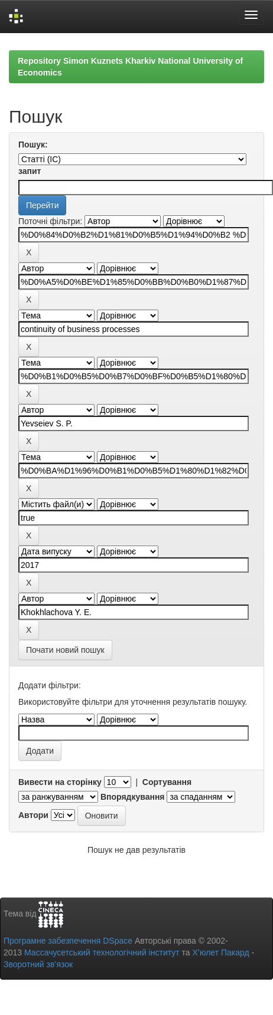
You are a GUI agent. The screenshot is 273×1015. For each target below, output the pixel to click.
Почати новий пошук (65, 650)
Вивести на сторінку (60, 782)
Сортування (166, 782)
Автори (33, 815)
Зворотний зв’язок (38, 964)
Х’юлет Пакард (221, 952)
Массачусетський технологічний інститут (102, 952)
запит (29, 171)
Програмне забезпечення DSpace (68, 940)
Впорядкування (132, 797)
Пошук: (33, 144)
